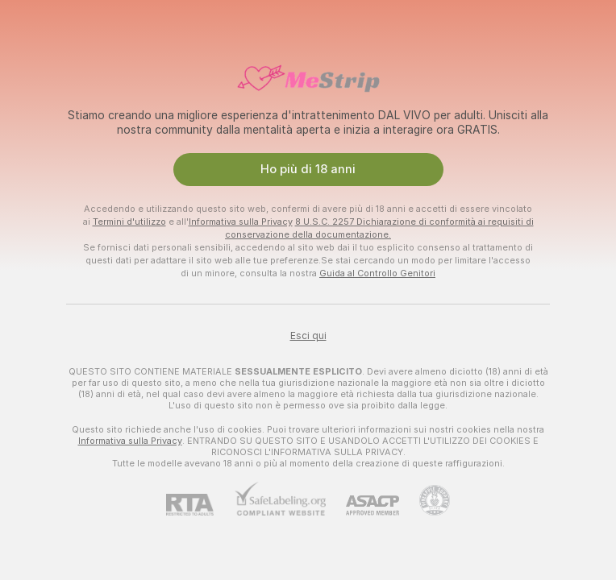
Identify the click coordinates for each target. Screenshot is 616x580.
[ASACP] (362, 505)
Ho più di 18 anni (308, 169)
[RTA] (200, 505)
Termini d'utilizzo (129, 221)
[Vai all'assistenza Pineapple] (424, 500)
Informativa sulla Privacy (241, 221)
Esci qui (308, 336)
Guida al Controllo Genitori (377, 273)
